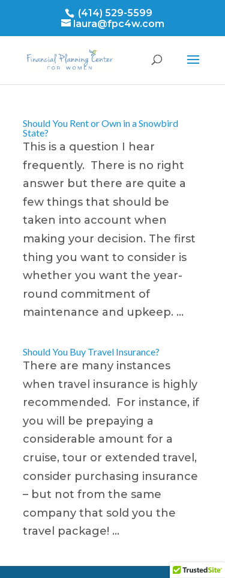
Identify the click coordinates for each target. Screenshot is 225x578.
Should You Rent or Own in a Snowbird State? (100, 127)
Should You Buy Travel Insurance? (91, 351)
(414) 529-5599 (114, 13)
